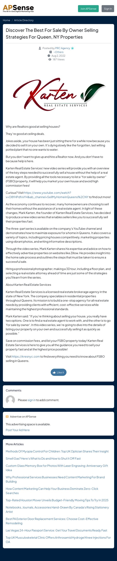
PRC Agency (62, 48)
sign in (32, 400)
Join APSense (88, 8)
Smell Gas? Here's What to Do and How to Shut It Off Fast (43, 458)
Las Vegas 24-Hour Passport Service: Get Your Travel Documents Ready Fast (56, 530)
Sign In (108, 8)
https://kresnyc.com (26, 356)
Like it (58, 372)
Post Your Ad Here (18, 430)
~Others (58, 52)
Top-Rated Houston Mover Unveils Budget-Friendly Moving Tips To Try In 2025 (57, 500)
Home (6, 20)
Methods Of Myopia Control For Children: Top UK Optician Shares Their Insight (57, 451)
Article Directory (24, 20)
